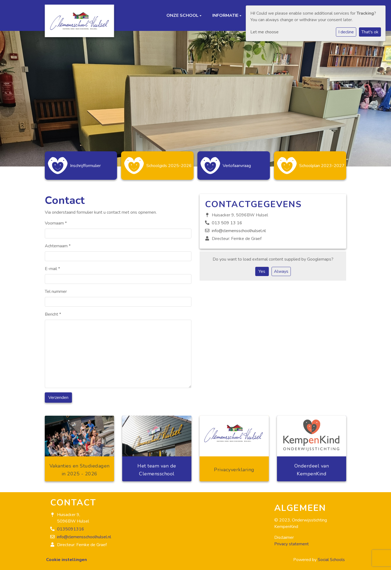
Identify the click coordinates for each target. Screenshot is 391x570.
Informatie (225, 15)
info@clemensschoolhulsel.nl (239, 228)
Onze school (183, 15)
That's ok (370, 32)
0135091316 (70, 526)
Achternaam (58, 243)
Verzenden (58, 395)
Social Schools (331, 557)
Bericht (53, 312)
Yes (261, 269)
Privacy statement (291, 541)
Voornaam (56, 220)
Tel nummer (56, 289)
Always (281, 269)
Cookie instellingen (66, 557)
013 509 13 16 (227, 220)
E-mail (52, 266)
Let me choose (264, 32)
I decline (346, 32)
